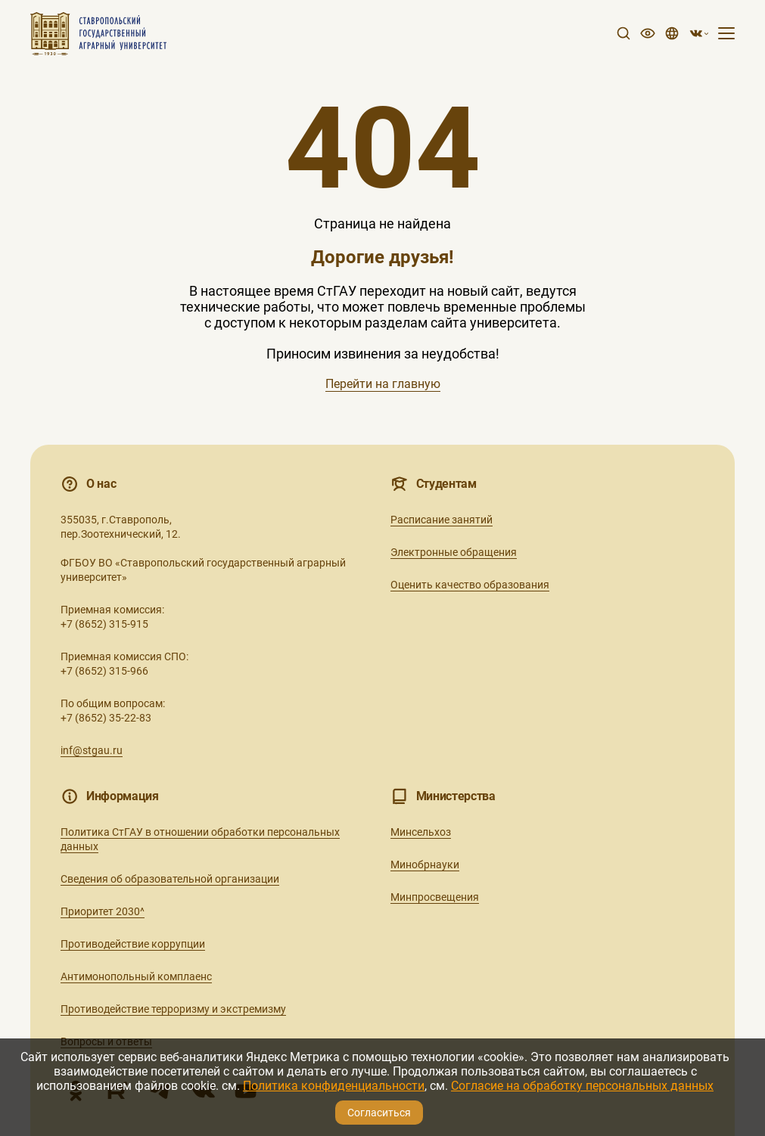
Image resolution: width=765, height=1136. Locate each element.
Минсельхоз (420, 832)
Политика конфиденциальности (333, 1086)
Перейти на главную (382, 384)
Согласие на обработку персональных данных (582, 1086)
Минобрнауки (424, 864)
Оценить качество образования (469, 585)
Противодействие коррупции (133, 944)
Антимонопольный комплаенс (136, 976)
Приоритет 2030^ (103, 911)
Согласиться (379, 1113)
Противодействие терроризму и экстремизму (173, 1009)
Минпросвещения (434, 897)
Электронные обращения (453, 552)
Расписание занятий (441, 520)
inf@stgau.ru (92, 750)
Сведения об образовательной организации (170, 879)
